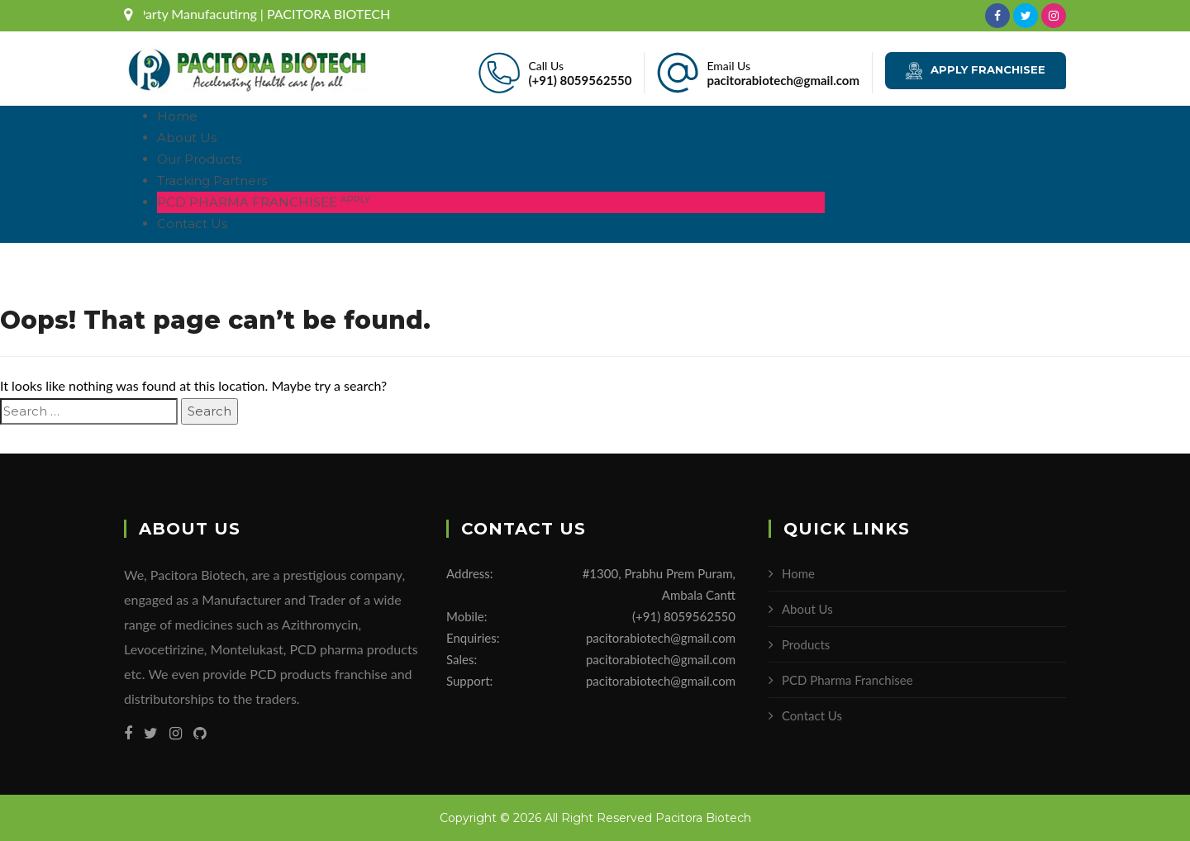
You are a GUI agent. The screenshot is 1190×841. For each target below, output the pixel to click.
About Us (187, 137)
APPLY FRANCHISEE (975, 70)
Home (177, 116)
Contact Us (192, 223)
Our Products (199, 159)
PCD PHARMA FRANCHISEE (263, 202)
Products (806, 644)
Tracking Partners (212, 180)
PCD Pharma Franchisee (847, 679)
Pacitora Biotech (703, 817)
